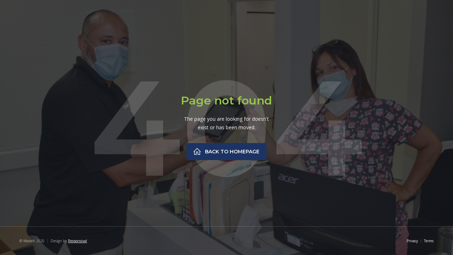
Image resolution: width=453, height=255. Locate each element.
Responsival (77, 240)
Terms (429, 240)
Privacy (412, 240)
